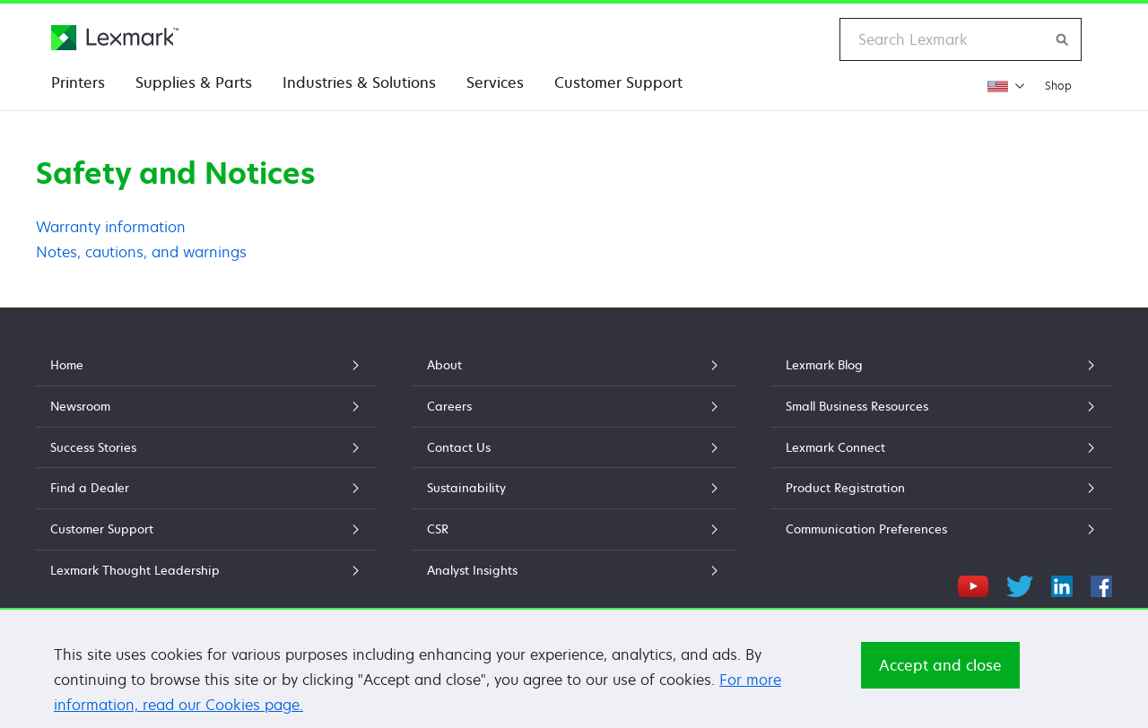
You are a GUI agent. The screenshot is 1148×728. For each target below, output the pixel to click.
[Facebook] (1101, 584)
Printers (78, 82)
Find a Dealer (206, 488)
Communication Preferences (942, 529)
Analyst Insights (574, 570)
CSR (574, 529)
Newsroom (206, 406)
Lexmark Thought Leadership (206, 570)
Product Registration (942, 488)
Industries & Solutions (359, 82)
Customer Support (618, 82)
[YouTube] (973, 584)
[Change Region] (1006, 85)
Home (206, 365)
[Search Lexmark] (1063, 39)
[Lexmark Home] (114, 37)
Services (495, 82)
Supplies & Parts (193, 82)
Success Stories (206, 447)
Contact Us (574, 447)
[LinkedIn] (1062, 584)
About (574, 365)
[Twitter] (1019, 584)
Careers (574, 406)
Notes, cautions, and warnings (141, 252)
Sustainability (574, 488)
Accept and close (940, 673)
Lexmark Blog (942, 365)
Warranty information (111, 227)
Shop (1058, 85)
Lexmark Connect (942, 447)
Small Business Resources (942, 406)
